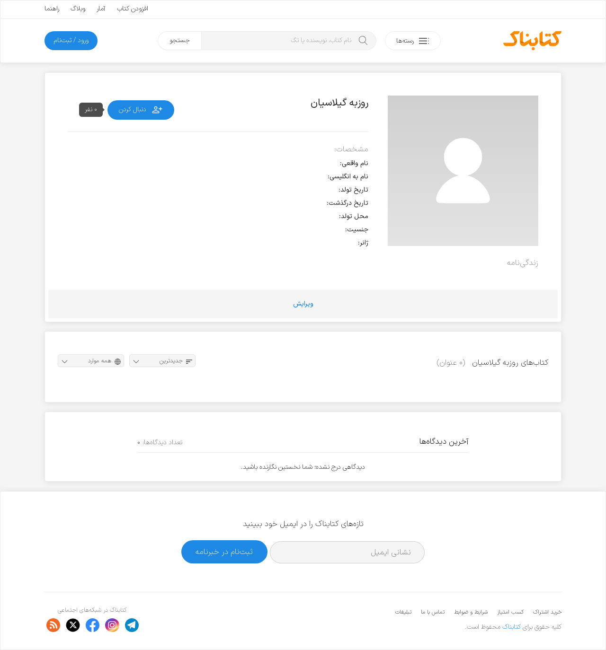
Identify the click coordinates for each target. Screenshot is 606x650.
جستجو (179, 40)
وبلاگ (78, 9)
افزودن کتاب (132, 9)
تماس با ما (433, 612)
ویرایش (303, 304)
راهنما (52, 9)
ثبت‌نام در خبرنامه (224, 552)
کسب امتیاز (510, 612)
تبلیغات (403, 612)
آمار (101, 9)
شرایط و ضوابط (471, 612)
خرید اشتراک (547, 612)
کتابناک (511, 627)
